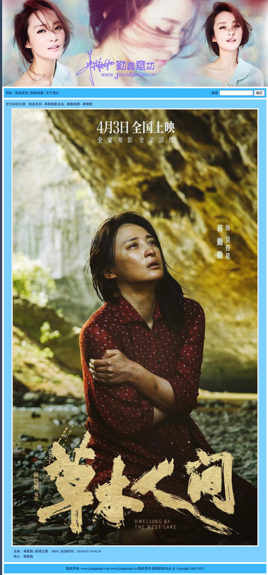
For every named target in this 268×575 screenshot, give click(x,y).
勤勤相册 (36, 93)
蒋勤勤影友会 (54, 104)
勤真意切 (21, 93)
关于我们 (52, 93)
